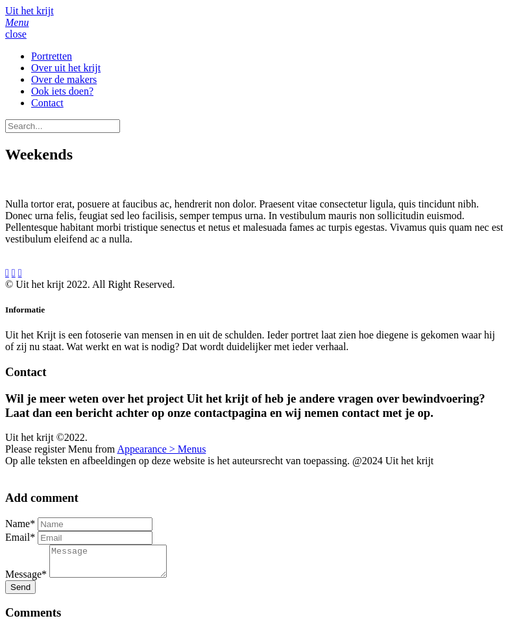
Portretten (51, 56)
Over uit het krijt (66, 67)
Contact (47, 102)
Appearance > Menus (161, 449)
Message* (26, 579)
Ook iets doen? (62, 91)
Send (20, 593)
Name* (20, 523)
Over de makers (64, 79)
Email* (20, 537)
